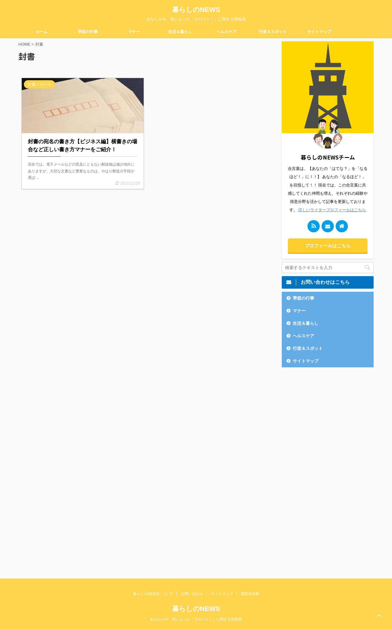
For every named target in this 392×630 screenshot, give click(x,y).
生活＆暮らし (180, 31)
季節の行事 (88, 31)
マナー (134, 31)
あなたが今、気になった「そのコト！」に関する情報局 (196, 619)
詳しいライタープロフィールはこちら (332, 210)
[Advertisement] (328, 468)
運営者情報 (250, 594)
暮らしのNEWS (196, 9)
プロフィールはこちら (328, 245)
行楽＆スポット (273, 31)
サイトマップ (319, 31)
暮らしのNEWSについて (153, 594)
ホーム (41, 31)
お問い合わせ (192, 594)
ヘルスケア (226, 31)
